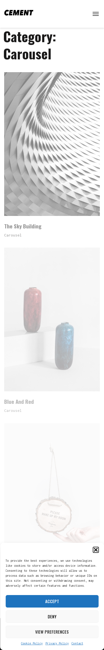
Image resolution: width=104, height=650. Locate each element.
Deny (52, 616)
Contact (77, 643)
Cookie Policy (32, 643)
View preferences (52, 632)
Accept (52, 601)
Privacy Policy (57, 643)
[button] (95, 550)
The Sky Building (23, 226)
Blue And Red (19, 401)
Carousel (13, 235)
